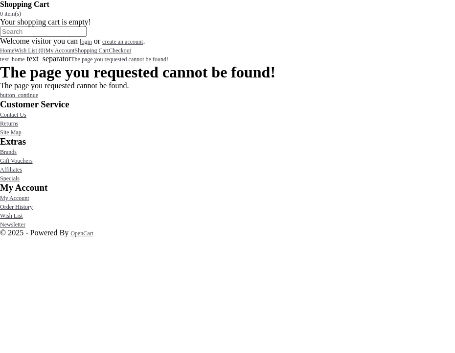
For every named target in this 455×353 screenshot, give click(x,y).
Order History (16, 206)
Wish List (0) (30, 50)
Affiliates (11, 169)
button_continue (19, 95)
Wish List (11, 215)
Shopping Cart (92, 50)
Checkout (120, 50)
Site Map (11, 132)
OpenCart (81, 233)
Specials (10, 178)
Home (7, 50)
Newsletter (12, 224)
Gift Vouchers (16, 160)
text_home (12, 59)
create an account (122, 41)
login (86, 41)
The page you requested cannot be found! (119, 59)
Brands (8, 152)
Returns (9, 123)
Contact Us (13, 114)
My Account (60, 50)
